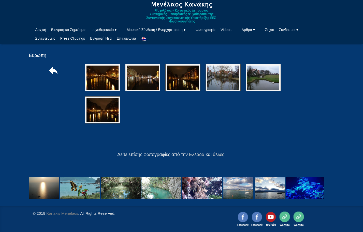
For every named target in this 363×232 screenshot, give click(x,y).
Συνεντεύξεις (45, 38)
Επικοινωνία (126, 38)
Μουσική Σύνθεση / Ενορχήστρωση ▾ (156, 30)
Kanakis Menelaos (62, 213)
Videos (226, 30)
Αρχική (40, 30)
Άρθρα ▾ (248, 30)
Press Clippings (72, 38)
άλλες (218, 154)
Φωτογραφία (205, 30)
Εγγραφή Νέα (101, 38)
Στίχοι (269, 30)
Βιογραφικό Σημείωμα (68, 30)
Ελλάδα (197, 154)
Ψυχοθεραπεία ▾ (104, 30)
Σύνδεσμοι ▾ (288, 30)
